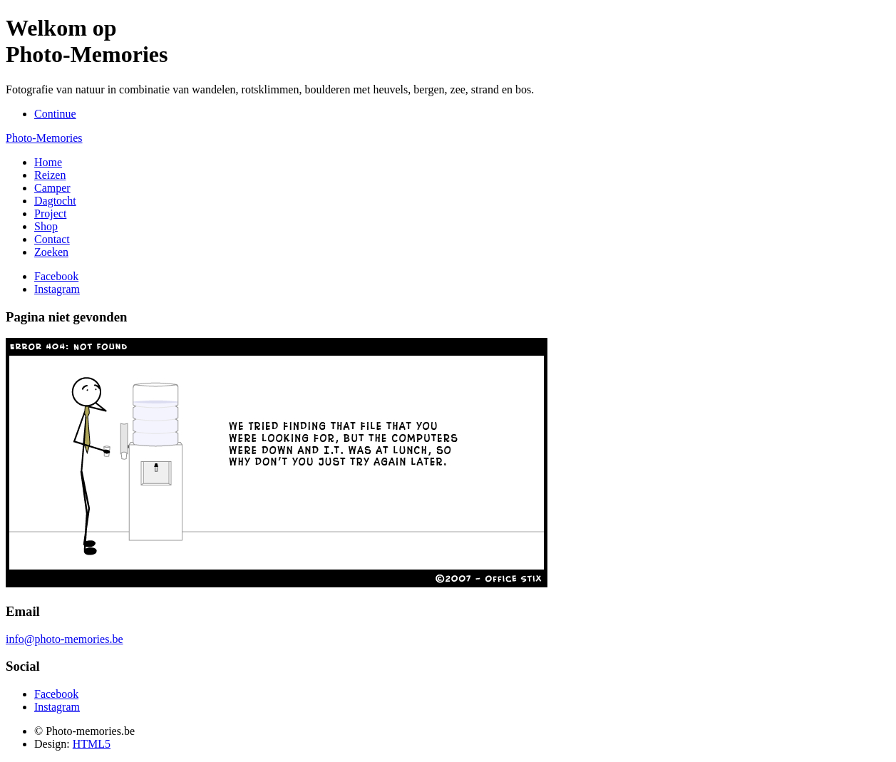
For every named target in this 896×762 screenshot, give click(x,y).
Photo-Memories (44, 138)
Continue (55, 114)
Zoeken (51, 252)
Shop (46, 226)
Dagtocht (55, 201)
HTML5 (91, 744)
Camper (52, 188)
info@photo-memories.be (64, 639)
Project (50, 213)
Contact (52, 239)
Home (48, 162)
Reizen (50, 175)
